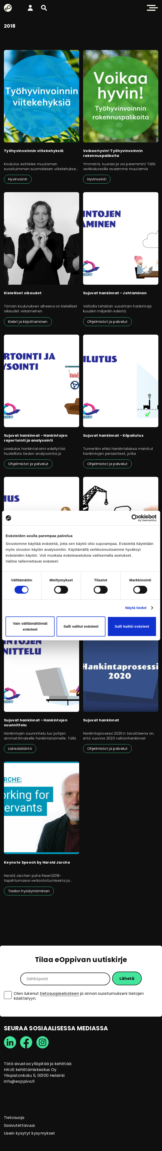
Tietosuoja (14, 1117)
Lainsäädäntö (20, 748)
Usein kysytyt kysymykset (29, 1133)
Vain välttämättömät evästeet (30, 626)
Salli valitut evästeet (81, 626)
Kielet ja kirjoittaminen (28, 321)
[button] (44, 8)
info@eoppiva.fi (19, 1081)
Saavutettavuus (19, 1125)
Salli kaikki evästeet (132, 626)
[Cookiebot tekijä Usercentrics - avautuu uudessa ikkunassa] (135, 518)
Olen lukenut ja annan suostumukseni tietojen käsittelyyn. (79, 996)
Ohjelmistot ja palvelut (107, 321)
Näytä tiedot (136, 608)
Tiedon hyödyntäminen (29, 891)
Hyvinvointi (17, 179)
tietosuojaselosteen (59, 993)
